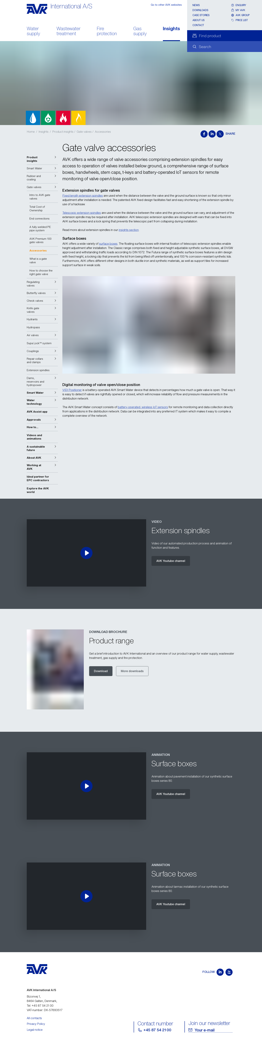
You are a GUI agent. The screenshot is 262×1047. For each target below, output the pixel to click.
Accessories (103, 131)
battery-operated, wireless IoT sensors (143, 407)
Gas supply (140, 31)
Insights (171, 29)
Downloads (200, 10)
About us (198, 20)
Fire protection (107, 31)
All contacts (34, 1018)
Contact (198, 25)
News (196, 5)
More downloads (132, 671)
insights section (129, 230)
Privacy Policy (36, 1024)
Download (101, 671)
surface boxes (108, 243)
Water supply (33, 31)
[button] (42, 159)
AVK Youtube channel (170, 561)
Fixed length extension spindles (82, 195)
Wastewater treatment (68, 31)
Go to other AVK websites (166, 5)
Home (31, 131)
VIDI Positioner (72, 390)
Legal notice (35, 1030)
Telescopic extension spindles (81, 213)
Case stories (201, 15)
